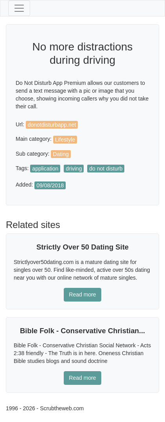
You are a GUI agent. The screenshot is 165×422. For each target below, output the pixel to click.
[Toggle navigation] (19, 8)
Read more (82, 294)
